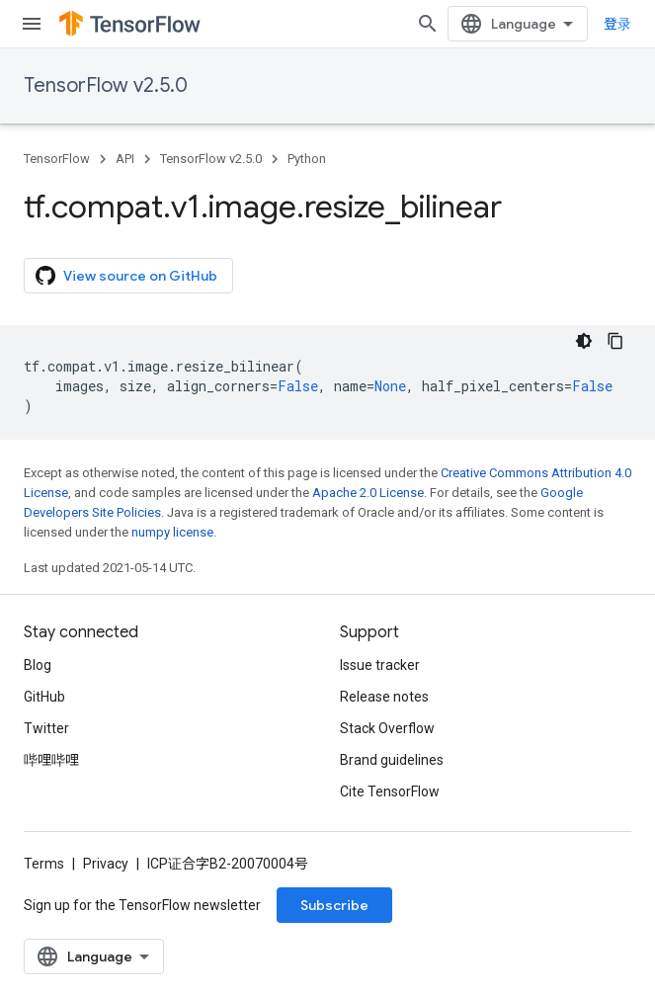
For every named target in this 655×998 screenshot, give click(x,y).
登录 (617, 24)
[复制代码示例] (615, 341)
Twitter (46, 728)
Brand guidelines (392, 760)
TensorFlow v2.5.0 (106, 85)
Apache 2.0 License (368, 492)
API (125, 158)
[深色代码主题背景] (584, 341)
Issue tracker (380, 665)
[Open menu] (31, 23)
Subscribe (334, 905)
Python (306, 158)
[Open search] (428, 24)
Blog (37, 665)
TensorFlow (57, 158)
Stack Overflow (387, 728)
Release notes (384, 697)
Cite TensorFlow (390, 791)
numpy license (172, 532)
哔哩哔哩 (51, 760)
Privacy (105, 864)
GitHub (44, 697)
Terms (44, 864)
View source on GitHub (126, 276)
